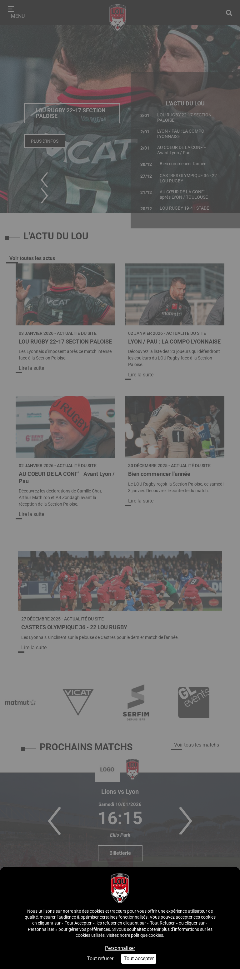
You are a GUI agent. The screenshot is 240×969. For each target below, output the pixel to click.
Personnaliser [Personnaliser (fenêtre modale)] (120, 948)
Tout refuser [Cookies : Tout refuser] (100, 958)
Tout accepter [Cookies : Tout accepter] (139, 958)
